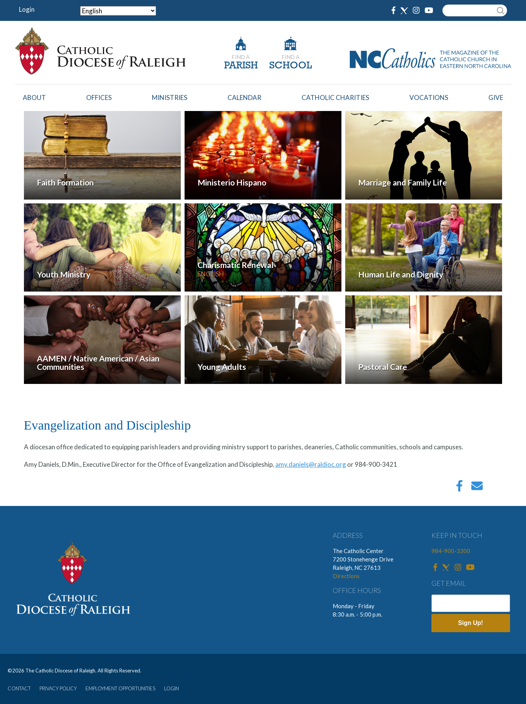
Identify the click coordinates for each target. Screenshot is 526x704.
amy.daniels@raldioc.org (310, 464)
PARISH (241, 66)
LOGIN (171, 688)
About (34, 97)
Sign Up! (470, 623)
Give (495, 97)
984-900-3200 (450, 550)
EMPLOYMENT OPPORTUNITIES (120, 688)
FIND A (241, 57)
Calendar (244, 97)
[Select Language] (118, 11)
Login (27, 9)
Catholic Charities (335, 97)
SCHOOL (290, 66)
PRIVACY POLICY (58, 688)
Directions (346, 575)
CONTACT (19, 688)
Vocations (428, 97)
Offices (99, 97)
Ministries (169, 97)
